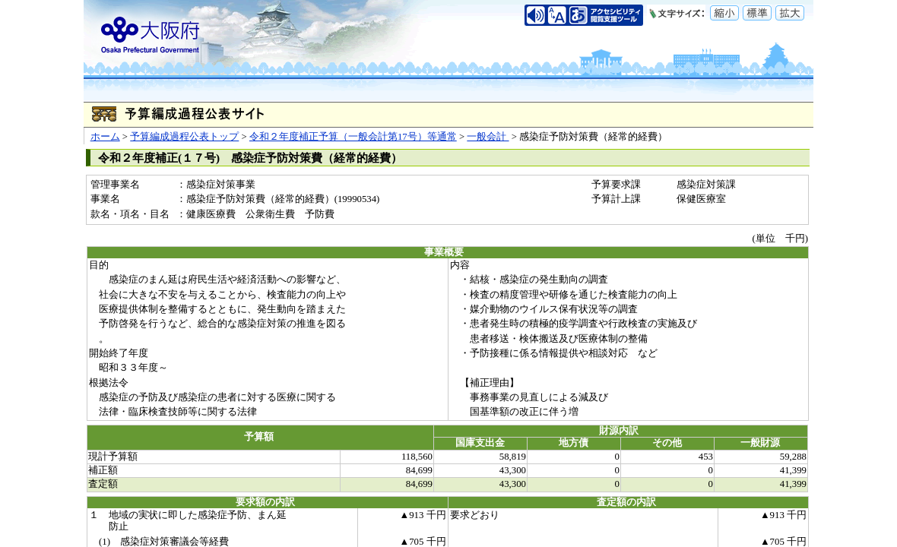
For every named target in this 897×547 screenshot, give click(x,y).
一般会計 (488, 136)
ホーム (105, 136)
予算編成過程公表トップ (184, 136)
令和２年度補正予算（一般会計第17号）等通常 (353, 136)
